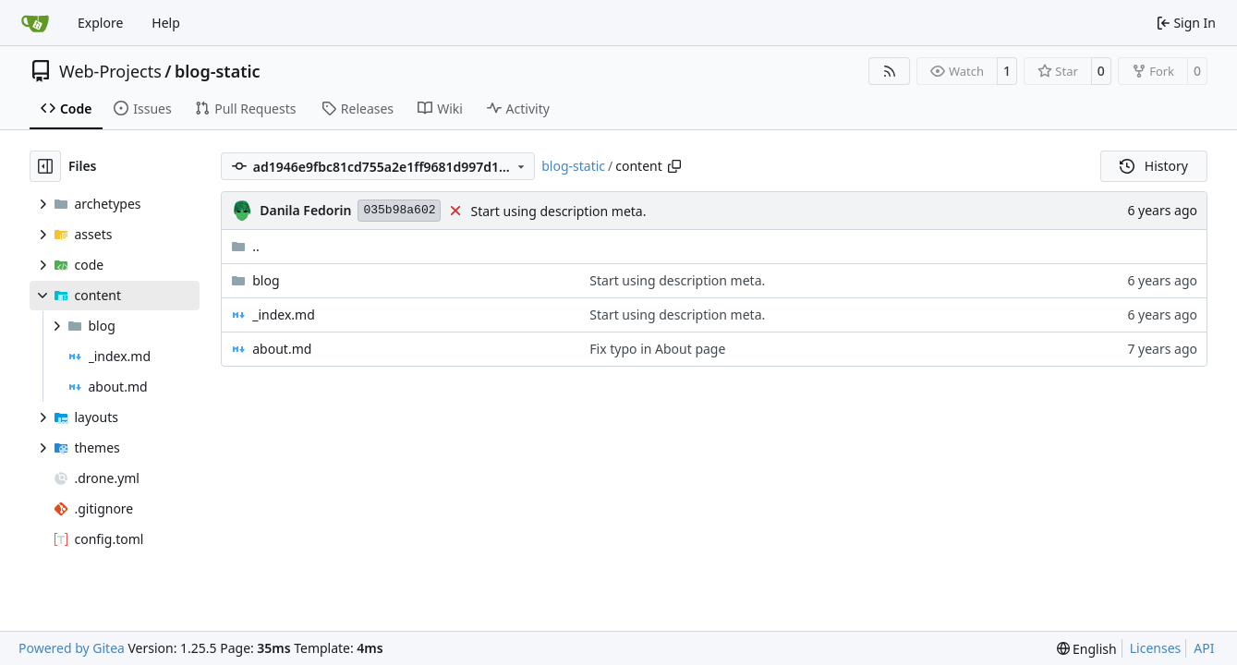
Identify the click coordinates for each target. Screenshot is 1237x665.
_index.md (283, 314)
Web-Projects (110, 71)
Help (166, 22)
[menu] (1087, 649)
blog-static (218, 71)
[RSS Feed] (889, 71)
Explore (100, 22)
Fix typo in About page (657, 348)
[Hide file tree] (45, 166)
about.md (281, 348)
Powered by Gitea (71, 648)
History (1154, 166)
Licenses (1156, 648)
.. (245, 246)
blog (265, 280)
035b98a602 (399, 210)
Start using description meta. (558, 211)
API (1204, 648)
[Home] (35, 23)
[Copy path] (674, 166)
